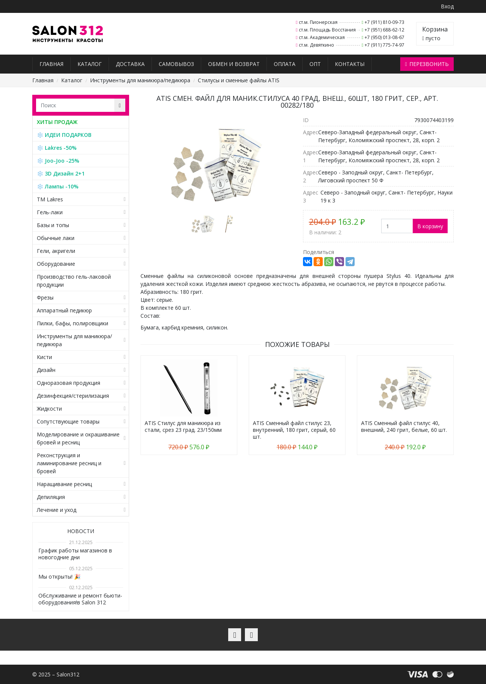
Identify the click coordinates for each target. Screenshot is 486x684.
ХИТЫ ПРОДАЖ (57, 122)
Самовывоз (176, 63)
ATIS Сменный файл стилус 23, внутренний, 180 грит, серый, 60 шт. (294, 429)
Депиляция (51, 496)
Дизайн (46, 369)
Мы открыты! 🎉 (59, 576)
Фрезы (45, 297)
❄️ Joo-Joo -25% (58, 160)
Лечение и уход (56, 509)
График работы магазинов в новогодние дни (75, 554)
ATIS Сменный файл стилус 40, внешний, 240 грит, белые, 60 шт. (404, 426)
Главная (51, 63)
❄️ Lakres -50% (57, 147)
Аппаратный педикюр (64, 310)
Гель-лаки (50, 212)
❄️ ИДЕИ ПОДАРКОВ (64, 134)
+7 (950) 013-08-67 (384, 37)
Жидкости (49, 408)
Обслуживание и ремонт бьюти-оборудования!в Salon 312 (80, 599)
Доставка (130, 63)
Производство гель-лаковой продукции (74, 280)
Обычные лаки (55, 238)
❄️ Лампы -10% (58, 186)
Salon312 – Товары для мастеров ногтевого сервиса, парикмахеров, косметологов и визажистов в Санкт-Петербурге (67, 34)
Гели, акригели (56, 250)
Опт (315, 63)
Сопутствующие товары (68, 421)
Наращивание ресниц (64, 484)
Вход (447, 6)
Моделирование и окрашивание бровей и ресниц (78, 438)
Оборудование (56, 263)
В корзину (430, 226)
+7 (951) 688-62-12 (384, 30)
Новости (80, 531)
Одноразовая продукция (68, 382)
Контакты (349, 63)
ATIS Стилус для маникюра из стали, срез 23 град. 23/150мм (183, 426)
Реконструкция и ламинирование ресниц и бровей (69, 463)
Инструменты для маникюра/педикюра (140, 80)
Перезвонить (427, 63)
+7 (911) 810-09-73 (384, 22)
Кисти (44, 357)
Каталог (89, 63)
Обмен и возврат (234, 63)
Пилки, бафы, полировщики (72, 323)
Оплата (284, 63)
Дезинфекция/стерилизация (73, 395)
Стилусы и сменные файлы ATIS (238, 80)
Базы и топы (53, 225)
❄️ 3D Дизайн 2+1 (61, 173)
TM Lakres (50, 199)
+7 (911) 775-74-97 (384, 45)
